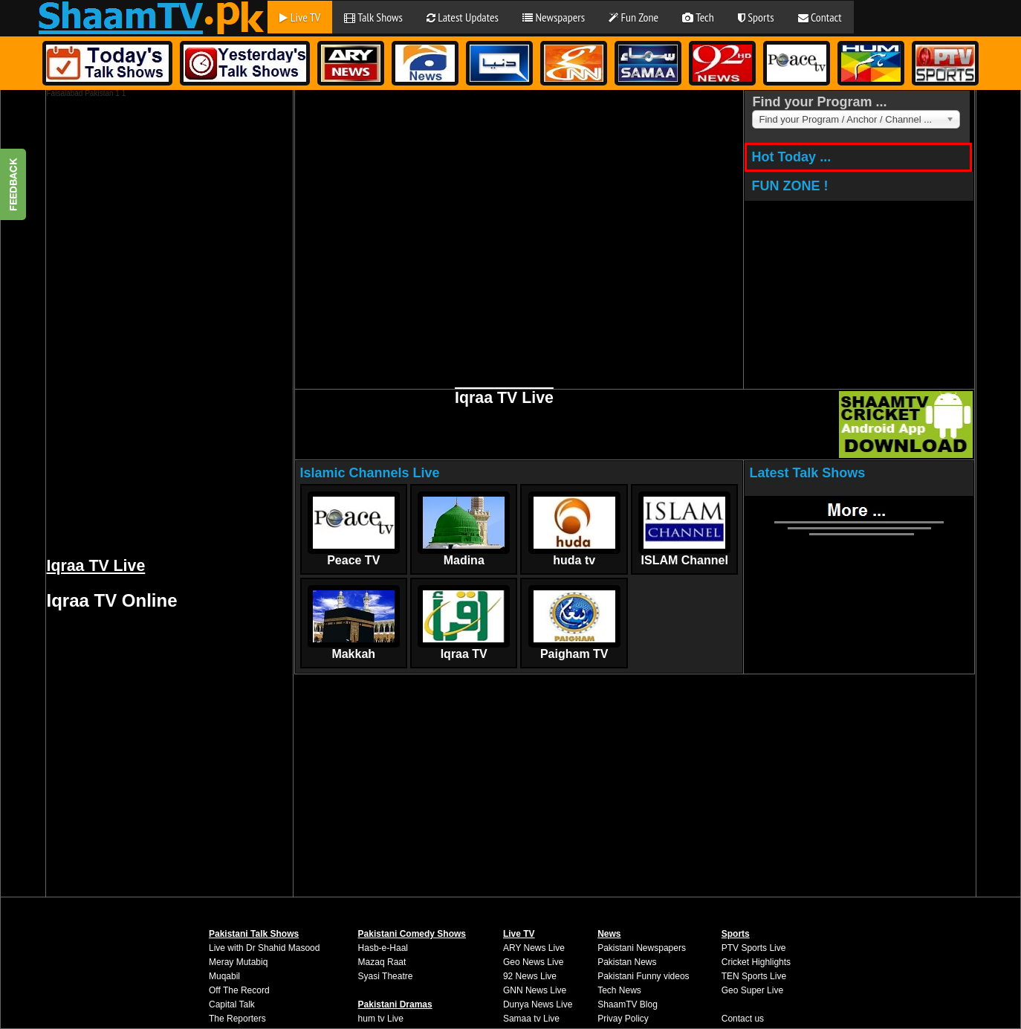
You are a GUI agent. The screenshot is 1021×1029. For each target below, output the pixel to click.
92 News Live (530, 976)
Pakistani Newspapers (641, 948)
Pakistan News (626, 962)
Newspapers (553, 17)
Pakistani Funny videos (643, 976)
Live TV (299, 17)
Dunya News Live (537, 1004)
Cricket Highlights (756, 962)
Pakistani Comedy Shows (412, 934)
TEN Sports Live (754, 976)
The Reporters (237, 1018)
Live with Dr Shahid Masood (264, 948)
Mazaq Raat (382, 962)
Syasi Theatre (385, 976)
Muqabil (224, 976)
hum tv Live (380, 1018)
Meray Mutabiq (238, 962)
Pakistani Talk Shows (254, 934)
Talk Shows (373, 17)
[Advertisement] (158, 320)
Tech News (619, 990)
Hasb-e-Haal (383, 948)
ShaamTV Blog (627, 1004)
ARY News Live (534, 948)
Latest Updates (463, 17)
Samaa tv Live (531, 1018)
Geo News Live (533, 962)
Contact (820, 17)
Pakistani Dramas (395, 1004)
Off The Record (239, 990)
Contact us (743, 1018)
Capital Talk (232, 1004)
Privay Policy (623, 1018)
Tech (698, 17)
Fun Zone (633, 17)
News (608, 934)
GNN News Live (534, 990)
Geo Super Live (752, 990)
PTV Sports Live (754, 948)
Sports (756, 17)
